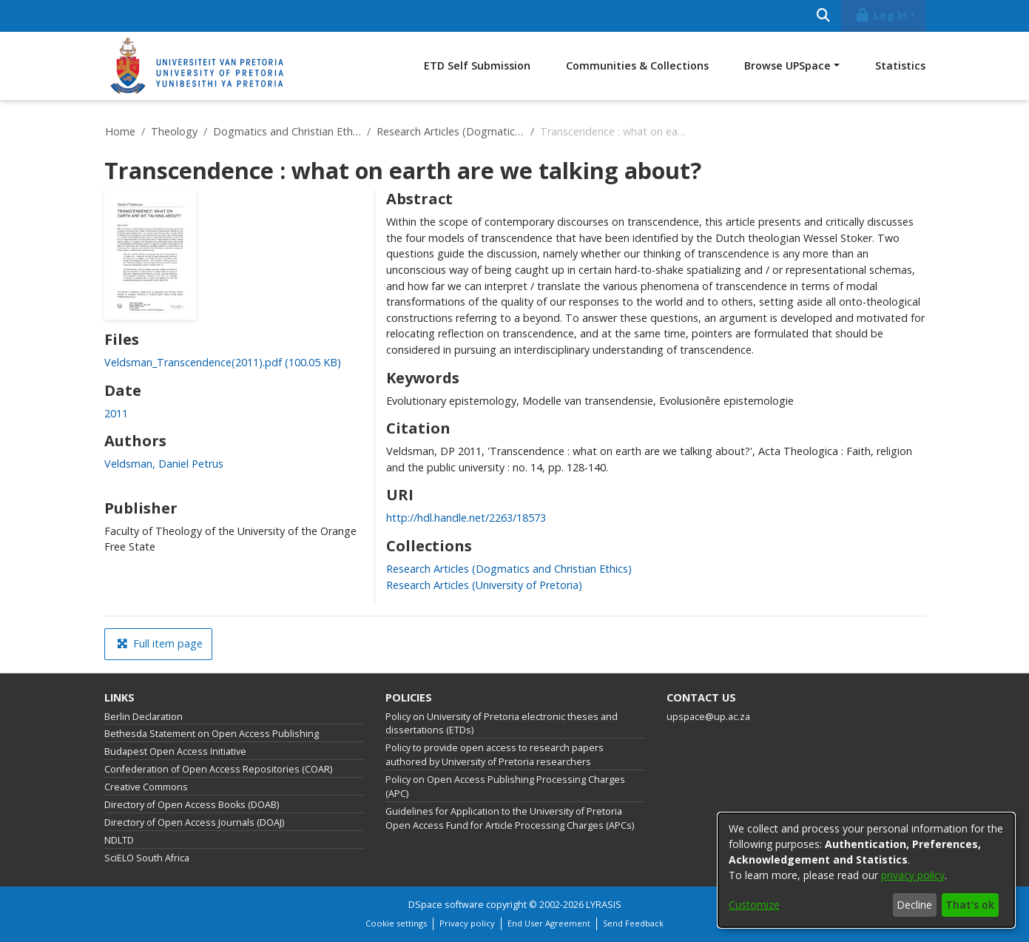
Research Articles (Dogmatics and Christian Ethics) (450, 131)
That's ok (969, 905)
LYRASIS (603, 904)
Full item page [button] (160, 643)
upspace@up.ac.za (708, 716)
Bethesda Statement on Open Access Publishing (211, 733)
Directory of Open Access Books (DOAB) (191, 804)
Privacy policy (467, 923)
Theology (174, 131)
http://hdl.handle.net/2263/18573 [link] (466, 518)
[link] (222, 362)
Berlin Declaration (143, 716)
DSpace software (446, 904)
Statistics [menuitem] (900, 65)
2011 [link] (116, 413)
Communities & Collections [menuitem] (637, 65)
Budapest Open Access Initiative (175, 751)
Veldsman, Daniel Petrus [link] (163, 464)
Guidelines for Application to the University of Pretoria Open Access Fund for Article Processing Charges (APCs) (509, 818)
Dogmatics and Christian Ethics (287, 131)
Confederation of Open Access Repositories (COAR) (218, 769)
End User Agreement (548, 923)
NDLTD (119, 840)
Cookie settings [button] (396, 923)
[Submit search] (824, 16)
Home (120, 131)
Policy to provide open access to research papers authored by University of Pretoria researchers (494, 754)
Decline (914, 905)
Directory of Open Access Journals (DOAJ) (194, 822)
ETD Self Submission (477, 65)
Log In (880, 15)
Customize (754, 905)
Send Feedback (633, 923)
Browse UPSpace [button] (787, 65)
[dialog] (866, 870)
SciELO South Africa (146, 858)
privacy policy (913, 875)
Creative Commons (146, 787)
